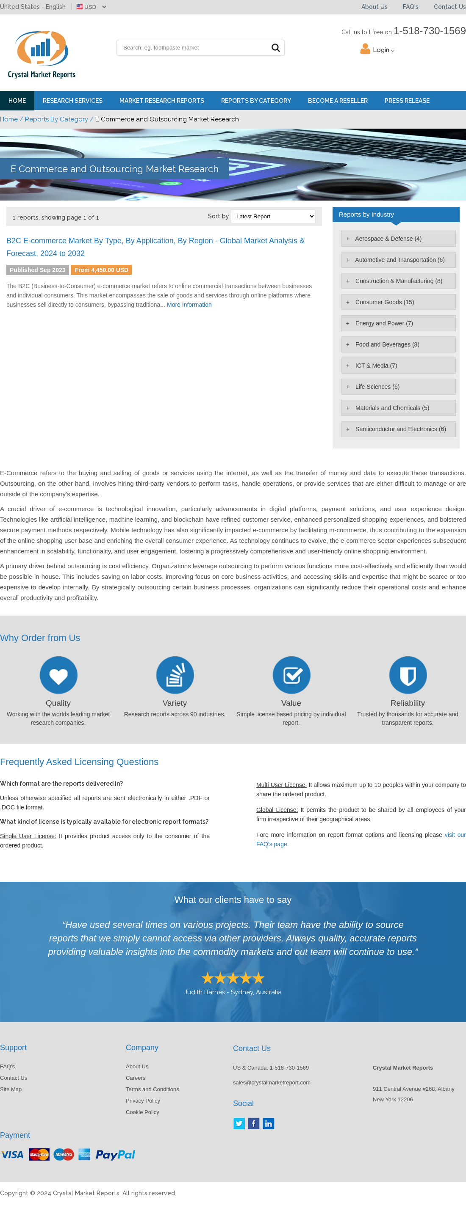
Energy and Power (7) (383, 323)
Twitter (239, 1123)
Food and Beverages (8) (386, 344)
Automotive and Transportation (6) (399, 259)
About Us (374, 6)
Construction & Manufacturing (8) (398, 281)
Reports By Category (256, 100)
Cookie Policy (142, 1112)
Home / (11, 119)
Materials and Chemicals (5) (391, 407)
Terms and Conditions (152, 1089)
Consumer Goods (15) (384, 302)
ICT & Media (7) (375, 365)
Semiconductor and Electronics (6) (400, 429)
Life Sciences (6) (376, 386)
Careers (135, 1078)
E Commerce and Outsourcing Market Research (115, 168)
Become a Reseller (338, 100)
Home (17, 100)
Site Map (11, 1089)
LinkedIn (269, 1123)
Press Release (407, 100)
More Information (189, 304)
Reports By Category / (59, 119)
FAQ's (411, 6)
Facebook (254, 1123)
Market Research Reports (161, 100)
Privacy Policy (143, 1101)
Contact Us (450, 6)
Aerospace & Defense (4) (388, 238)
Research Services (73, 100)
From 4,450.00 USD (101, 270)
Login (383, 50)
